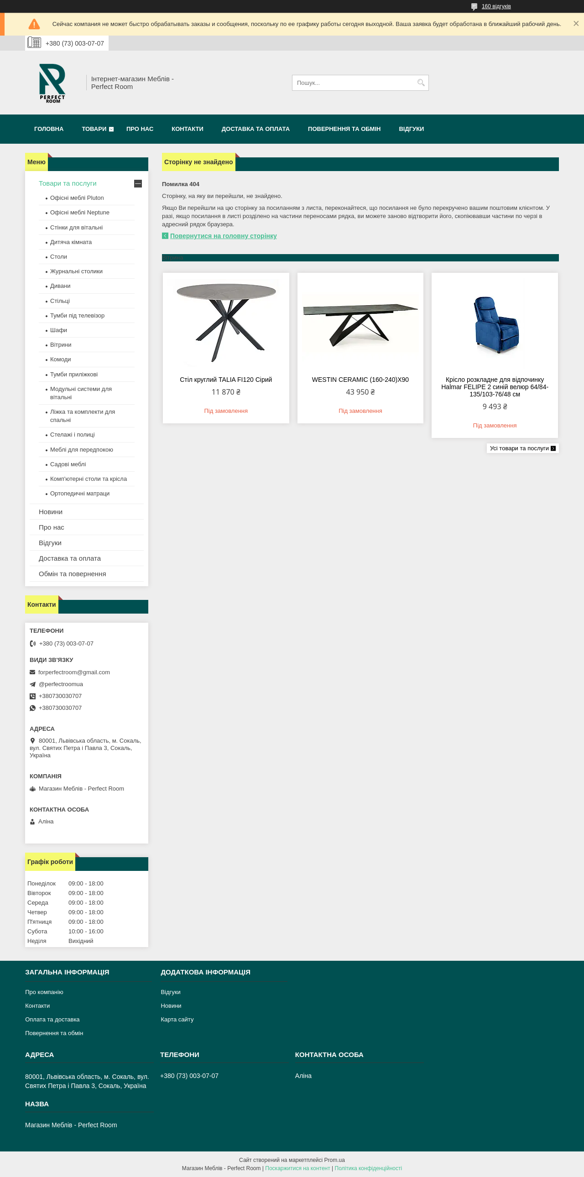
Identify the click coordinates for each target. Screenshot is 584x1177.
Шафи (58, 330)
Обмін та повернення (72, 574)
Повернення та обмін (344, 128)
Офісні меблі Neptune (80, 212)
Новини (51, 512)
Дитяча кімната (71, 242)
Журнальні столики (76, 271)
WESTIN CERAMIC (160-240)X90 (360, 379)
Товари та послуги (68, 183)
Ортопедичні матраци (80, 493)
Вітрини (60, 344)
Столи (58, 256)
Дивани (60, 285)
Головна (48, 128)
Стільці (60, 300)
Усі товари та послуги (519, 448)
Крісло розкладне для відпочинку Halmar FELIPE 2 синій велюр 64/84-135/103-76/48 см (494, 387)
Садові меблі (68, 464)
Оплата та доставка (52, 1019)
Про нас (139, 128)
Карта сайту (177, 1019)
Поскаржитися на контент (297, 1168)
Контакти (187, 128)
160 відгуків (496, 6)
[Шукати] (421, 83)
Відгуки (411, 128)
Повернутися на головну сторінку (223, 236)
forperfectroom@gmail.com (74, 672)
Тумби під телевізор (77, 315)
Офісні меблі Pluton (77, 197)
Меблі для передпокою (81, 449)
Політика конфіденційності (368, 1168)
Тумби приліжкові (74, 374)
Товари (94, 128)
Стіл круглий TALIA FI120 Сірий (226, 379)
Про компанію (44, 992)
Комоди (60, 359)
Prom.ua (334, 1160)
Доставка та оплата (256, 128)
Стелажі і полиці (72, 434)
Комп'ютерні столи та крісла (88, 478)
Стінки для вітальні (76, 227)
